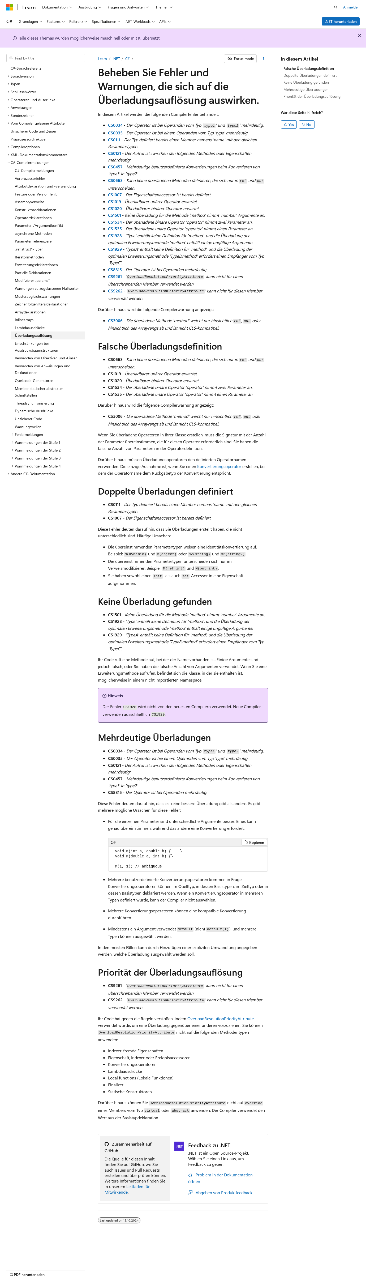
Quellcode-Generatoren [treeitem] (34, 380)
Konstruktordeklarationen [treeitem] (35, 209)
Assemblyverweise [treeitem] (29, 201)
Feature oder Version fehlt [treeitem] (36, 194)
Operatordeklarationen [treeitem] (33, 217)
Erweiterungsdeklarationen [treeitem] (36, 264)
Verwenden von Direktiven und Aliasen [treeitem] (46, 357)
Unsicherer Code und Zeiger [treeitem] (33, 131)
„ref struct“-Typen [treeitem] (29, 249)
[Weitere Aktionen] (263, 58)
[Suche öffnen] (335, 7)
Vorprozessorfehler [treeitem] (30, 178)
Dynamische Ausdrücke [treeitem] (34, 410)
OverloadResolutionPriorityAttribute (220, 1018)
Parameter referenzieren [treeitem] (34, 241)
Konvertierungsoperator (219, 466)
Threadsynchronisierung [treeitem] (34, 403)
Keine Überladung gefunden (306, 82)
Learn (102, 58)
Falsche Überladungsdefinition (308, 68)
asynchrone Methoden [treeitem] (33, 233)
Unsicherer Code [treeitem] (28, 418)
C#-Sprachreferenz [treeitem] (26, 68)
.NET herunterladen (341, 21)
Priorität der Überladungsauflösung (312, 96)
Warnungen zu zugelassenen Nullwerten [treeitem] (47, 288)
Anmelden (351, 7)
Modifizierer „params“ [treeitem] (32, 280)
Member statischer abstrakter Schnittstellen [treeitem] (39, 392)
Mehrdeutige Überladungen (306, 89)
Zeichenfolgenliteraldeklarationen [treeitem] (41, 304)
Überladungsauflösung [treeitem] (33, 335)
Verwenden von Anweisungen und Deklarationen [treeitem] (42, 369)
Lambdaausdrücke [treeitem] (30, 327)
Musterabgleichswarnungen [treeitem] (37, 296)
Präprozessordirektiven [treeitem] (29, 139)
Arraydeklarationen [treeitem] (30, 311)
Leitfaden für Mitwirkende (127, 1189)
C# (127, 58)
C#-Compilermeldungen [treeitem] (34, 170)
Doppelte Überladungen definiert (310, 75)
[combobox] (45, 58)
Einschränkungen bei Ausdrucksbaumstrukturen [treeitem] (36, 347)
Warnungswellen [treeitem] (28, 426)
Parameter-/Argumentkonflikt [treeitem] (39, 225)
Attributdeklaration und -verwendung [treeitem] (45, 186)
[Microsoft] (9, 7)
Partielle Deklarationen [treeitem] (33, 272)
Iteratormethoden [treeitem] (29, 257)
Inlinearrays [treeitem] (24, 319)
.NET (116, 58)
